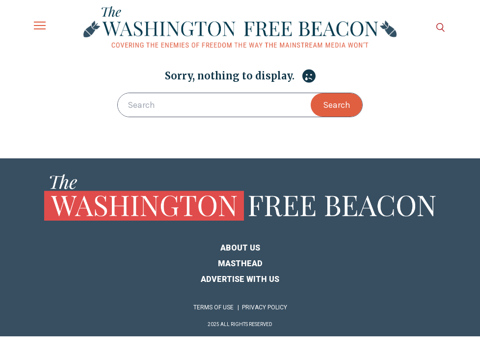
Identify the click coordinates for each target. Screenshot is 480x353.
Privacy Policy (264, 307)
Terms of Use (213, 307)
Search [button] (336, 105)
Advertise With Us (240, 279)
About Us (240, 247)
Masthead (240, 263)
